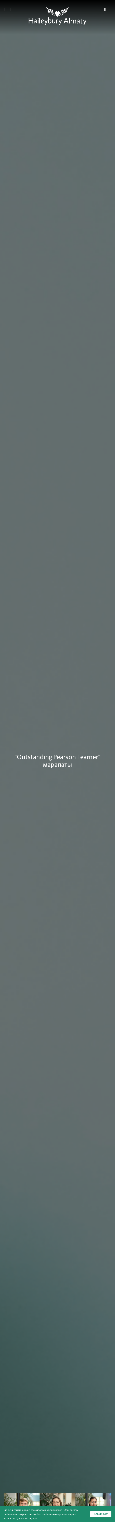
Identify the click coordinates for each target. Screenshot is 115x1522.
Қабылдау (101, 1514)
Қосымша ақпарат (27, 1518)
